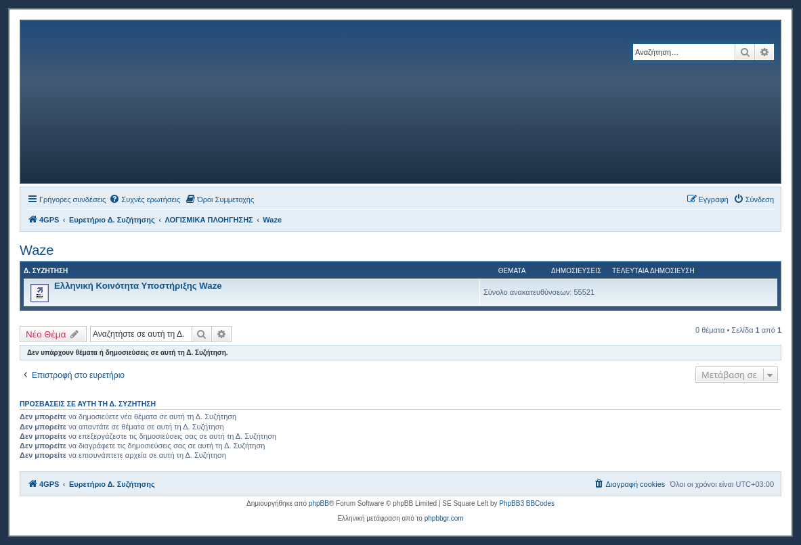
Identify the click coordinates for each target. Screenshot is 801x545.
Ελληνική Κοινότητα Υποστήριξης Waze (138, 286)
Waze (36, 250)
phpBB (319, 503)
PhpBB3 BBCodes (527, 503)
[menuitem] (144, 199)
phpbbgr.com (444, 518)
